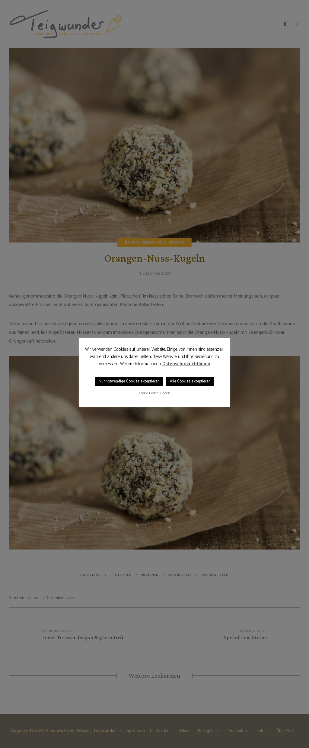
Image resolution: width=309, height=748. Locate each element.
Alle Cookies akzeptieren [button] (190, 381)
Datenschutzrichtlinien (186, 364)
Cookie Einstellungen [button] (154, 393)
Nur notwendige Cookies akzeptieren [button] (129, 381)
